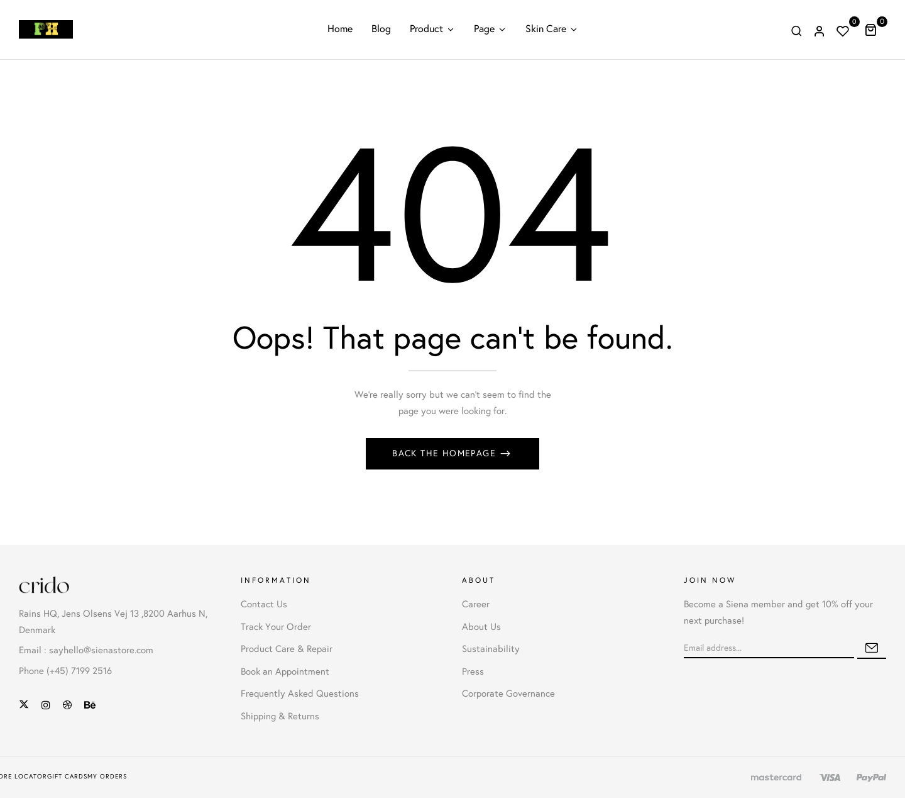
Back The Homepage (445, 453)
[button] (875, 29)
